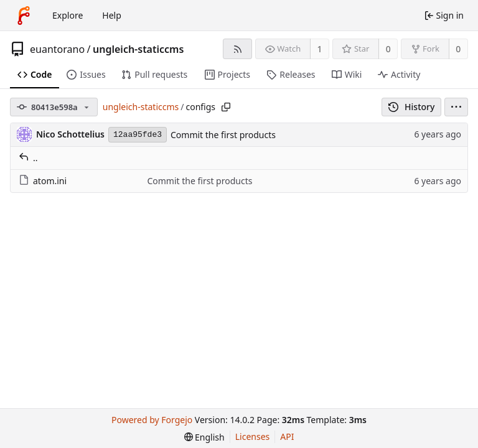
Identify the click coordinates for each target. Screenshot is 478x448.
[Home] (23, 15)
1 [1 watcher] (319, 49)
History (411, 107)
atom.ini (43, 181)
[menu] (456, 107)
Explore (67, 15)
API (287, 436)
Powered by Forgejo (151, 420)
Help (111, 15)
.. (28, 158)
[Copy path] (226, 107)
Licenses (252, 436)
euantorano (57, 49)
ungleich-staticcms (138, 49)
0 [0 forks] (458, 49)
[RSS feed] (237, 49)
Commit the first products (223, 135)
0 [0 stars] (388, 49)
